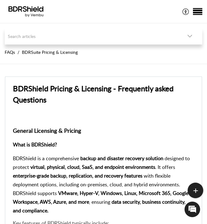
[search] (91, 36)
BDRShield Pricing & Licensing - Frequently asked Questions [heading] (93, 94)
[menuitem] (186, 11)
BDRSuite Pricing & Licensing (50, 52)
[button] (186, 11)
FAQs (10, 52)
